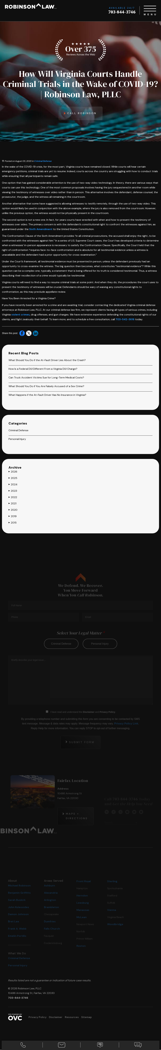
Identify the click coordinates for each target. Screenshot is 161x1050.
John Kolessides (18, 912)
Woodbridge (115, 929)
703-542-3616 (125, 319)
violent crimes (20, 314)
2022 (13, 497)
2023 (13, 491)
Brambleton (51, 912)
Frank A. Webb (17, 933)
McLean (81, 922)
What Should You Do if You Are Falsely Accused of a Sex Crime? (46, 386)
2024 (13, 484)
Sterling (112, 886)
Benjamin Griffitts (19, 897)
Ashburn (49, 890)
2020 (13, 510)
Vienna (111, 915)
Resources (72, 1017)
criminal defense (61, 648)
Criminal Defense (43, 161)
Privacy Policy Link (126, 728)
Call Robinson (82, 113)
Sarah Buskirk (17, 905)
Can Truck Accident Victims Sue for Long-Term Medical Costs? (46, 377)
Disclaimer (89, 716)
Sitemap (86, 1017)
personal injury (100, 648)
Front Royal (83, 886)
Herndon (82, 900)
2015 (13, 522)
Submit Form (82, 747)
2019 (13, 516)
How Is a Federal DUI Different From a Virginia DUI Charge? (43, 369)
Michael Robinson (19, 890)
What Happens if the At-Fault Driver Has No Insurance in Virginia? (47, 395)
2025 (13, 478)
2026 (13, 472)
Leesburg (82, 907)
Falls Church (52, 933)
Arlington (50, 905)
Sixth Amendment (40, 229)
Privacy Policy (107, 716)
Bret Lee (13, 926)
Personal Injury (17, 439)
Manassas (82, 915)
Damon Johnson (18, 919)
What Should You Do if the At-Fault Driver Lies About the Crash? (47, 360)
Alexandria (51, 897)
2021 (12, 503)
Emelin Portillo (17, 940)
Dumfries (50, 926)
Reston (81, 950)
